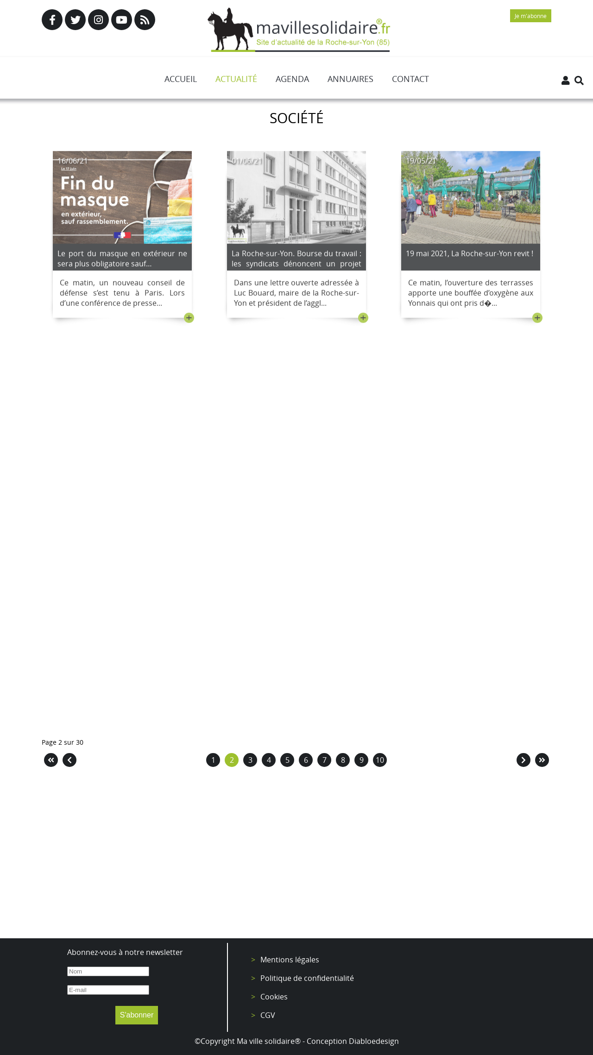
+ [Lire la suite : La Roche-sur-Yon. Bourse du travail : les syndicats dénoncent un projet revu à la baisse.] (363, 319)
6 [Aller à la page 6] (306, 760)
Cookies (274, 997)
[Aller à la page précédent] (69, 760)
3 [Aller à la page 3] (250, 760)
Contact (410, 78)
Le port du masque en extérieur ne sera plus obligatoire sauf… (122, 260)
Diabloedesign (374, 1041)
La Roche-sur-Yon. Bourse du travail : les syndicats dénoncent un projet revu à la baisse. (296, 265)
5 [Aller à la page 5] (287, 760)
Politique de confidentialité (307, 978)
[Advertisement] (296, 855)
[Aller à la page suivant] (523, 760)
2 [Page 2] (232, 760)
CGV (267, 1015)
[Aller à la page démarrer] (51, 760)
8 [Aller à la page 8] (343, 760)
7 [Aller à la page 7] (324, 760)
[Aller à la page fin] (542, 760)
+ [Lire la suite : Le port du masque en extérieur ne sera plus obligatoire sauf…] (189, 319)
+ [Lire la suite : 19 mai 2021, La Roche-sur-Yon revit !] (537, 319)
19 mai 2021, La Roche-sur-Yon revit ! (469, 255)
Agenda (292, 78)
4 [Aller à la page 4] (269, 760)
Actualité (236, 78)
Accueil (180, 78)
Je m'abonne (531, 15)
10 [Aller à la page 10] (380, 760)
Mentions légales (289, 960)
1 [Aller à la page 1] (213, 760)
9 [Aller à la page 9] (362, 760)
